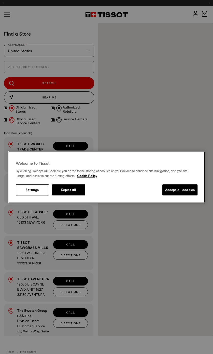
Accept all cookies (180, 190)
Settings (32, 190)
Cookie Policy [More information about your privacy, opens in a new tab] (87, 175)
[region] (106, 177)
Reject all (68, 190)
